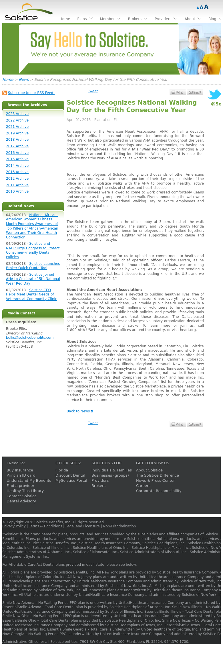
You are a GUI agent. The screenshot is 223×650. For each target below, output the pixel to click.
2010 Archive (17, 191)
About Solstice (149, 470)
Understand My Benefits (29, 480)
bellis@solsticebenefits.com (29, 338)
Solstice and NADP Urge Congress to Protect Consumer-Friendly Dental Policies (32, 250)
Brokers (98, 485)
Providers (100, 480)
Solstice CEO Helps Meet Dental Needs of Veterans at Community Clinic (31, 294)
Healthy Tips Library (25, 491)
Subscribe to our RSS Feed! (31, 93)
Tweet (93, 91)
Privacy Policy (14, 526)
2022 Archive (17, 120)
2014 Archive (17, 166)
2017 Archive (17, 146)
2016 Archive (17, 153)
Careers (143, 485)
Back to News (78, 411)
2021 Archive (17, 127)
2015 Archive (17, 159)
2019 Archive (17, 133)
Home (7, 79)
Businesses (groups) (110, 475)
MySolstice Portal (71, 480)
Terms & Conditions (45, 526)
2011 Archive (17, 185)
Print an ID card (21, 475)
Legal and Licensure (82, 526)
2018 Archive (17, 140)
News (24, 79)
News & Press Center (155, 480)
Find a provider (20, 485)
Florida (61, 470)
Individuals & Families (111, 470)
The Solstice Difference (157, 475)
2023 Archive (17, 114)
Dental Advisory (21, 501)
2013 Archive (17, 172)
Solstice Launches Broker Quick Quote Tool (33, 266)
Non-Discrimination (119, 526)
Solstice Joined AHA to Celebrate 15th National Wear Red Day (33, 279)
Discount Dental (70, 475)
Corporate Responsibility (159, 491)
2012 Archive (17, 179)
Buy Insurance (20, 470)
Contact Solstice (22, 496)
